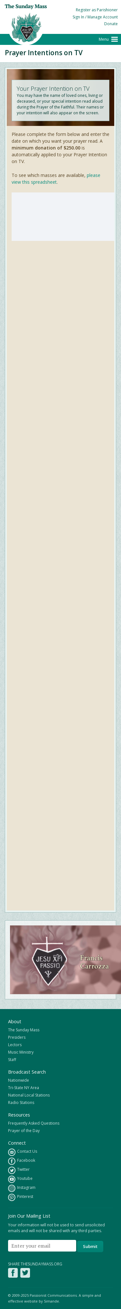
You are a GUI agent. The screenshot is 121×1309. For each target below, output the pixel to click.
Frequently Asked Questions (33, 1123)
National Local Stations (29, 1095)
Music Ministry (21, 1052)
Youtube (20, 1179)
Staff (12, 1059)
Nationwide (18, 1080)
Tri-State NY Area (23, 1087)
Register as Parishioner (97, 10)
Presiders (16, 1037)
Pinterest (20, 1197)
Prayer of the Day (24, 1130)
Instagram (21, 1188)
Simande (51, 1301)
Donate (111, 23)
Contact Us (22, 1152)
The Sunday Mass (23, 1030)
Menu (104, 39)
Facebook (21, 1161)
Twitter (19, 1170)
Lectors (15, 1044)
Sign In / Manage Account (95, 17)
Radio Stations (21, 1102)
